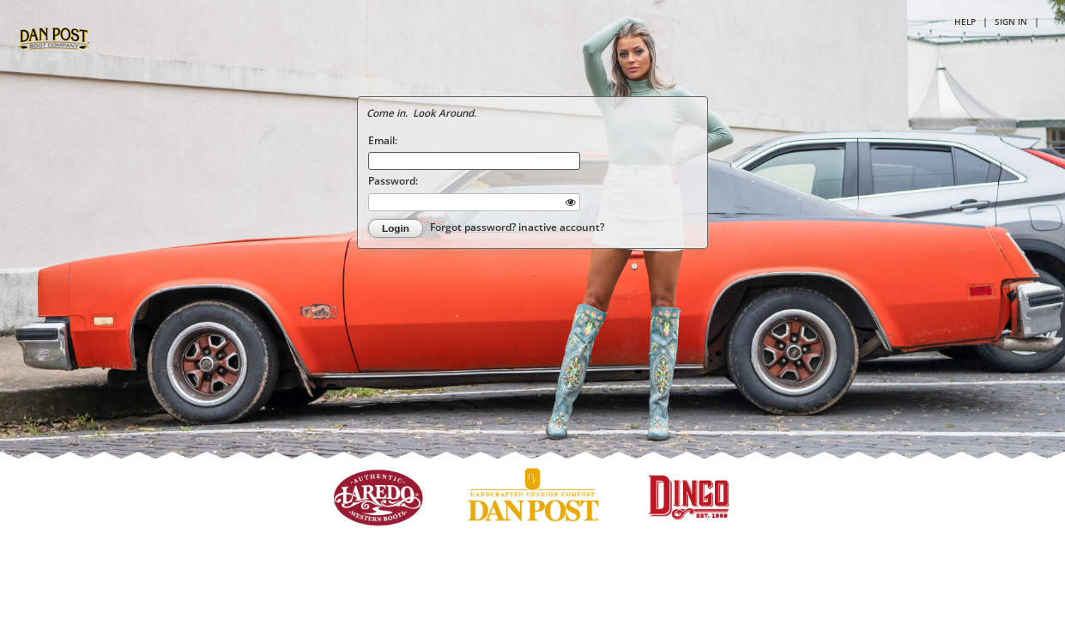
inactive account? (561, 227)
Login (395, 228)
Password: (393, 180)
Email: (382, 140)
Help (965, 21)
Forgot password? (474, 227)
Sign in (1011, 21)
